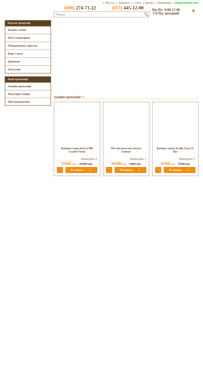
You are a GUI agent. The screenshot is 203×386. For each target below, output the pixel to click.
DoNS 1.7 (114, 383)
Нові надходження (19, 101)
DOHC (86, 383)
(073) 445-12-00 (18, 374)
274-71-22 (77, 8)
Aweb (98, 383)
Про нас (110, 3)
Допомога (124, 3)
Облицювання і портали (23, 45)
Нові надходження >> (68, 264)
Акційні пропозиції (19, 86)
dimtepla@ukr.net (68, 370)
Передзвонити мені (186, 3)
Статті (137, 3)
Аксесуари (14, 69)
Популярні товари (19, 94)
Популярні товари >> (69, 180)
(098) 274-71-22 (18, 370)
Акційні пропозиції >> (69, 97)
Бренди (149, 3)
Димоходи (14, 61)
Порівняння (164, 3)
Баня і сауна (15, 53)
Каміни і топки (17, 29)
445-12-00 (125, 8)
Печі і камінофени (19, 37)
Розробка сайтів (133, 383)
